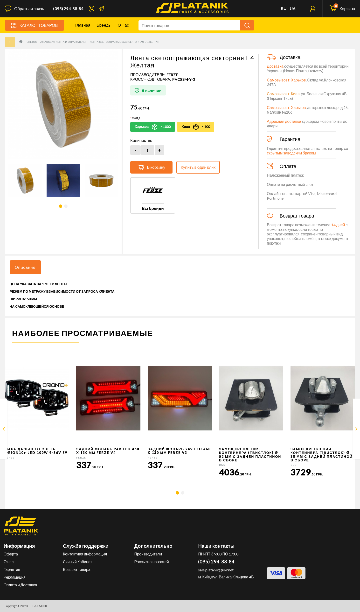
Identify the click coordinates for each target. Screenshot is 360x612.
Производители (148, 554)
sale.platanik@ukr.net (216, 570)
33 (10, 42)
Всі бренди (153, 208)
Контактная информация (85, 554)
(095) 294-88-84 (68, 8)
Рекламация (15, 577)
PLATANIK (39, 606)
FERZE (172, 74)
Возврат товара (76, 569)
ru (283, 8)
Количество (141, 140)
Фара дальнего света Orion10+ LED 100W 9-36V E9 (36, 451)
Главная (82, 25)
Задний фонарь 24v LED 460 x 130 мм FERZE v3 (179, 451)
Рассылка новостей (151, 561)
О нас (123, 25)
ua (293, 8)
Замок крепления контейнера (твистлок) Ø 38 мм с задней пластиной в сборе (322, 454)
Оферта (11, 554)
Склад (136, 118)
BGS (222, 464)
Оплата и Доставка (20, 585)
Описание (25, 267)
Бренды (104, 25)
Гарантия (12, 569)
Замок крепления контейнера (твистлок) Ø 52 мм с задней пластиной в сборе (250, 454)
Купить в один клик (198, 167)
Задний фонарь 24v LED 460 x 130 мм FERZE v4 (107, 451)
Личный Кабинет (77, 561)
